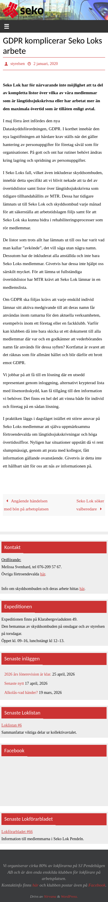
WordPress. (69, 896)
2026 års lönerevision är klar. (27, 674)
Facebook (96, 885)
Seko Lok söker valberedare (90, 504)
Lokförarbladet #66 (17, 832)
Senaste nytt (14, 683)
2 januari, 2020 (45, 64)
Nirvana (50, 896)
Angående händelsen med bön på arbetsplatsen (26, 504)
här (42, 574)
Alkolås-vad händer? (21, 692)
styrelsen (17, 64)
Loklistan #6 (11, 725)
